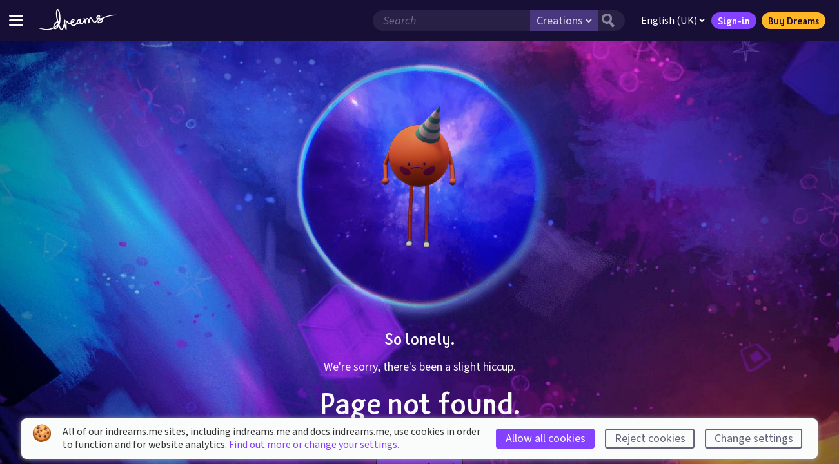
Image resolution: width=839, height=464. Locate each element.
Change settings (754, 438)
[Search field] (451, 20)
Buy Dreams (793, 20)
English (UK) (673, 21)
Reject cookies (650, 438)
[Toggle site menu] (16, 20)
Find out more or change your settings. (314, 445)
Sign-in (734, 20)
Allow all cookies (546, 438)
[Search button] (611, 20)
